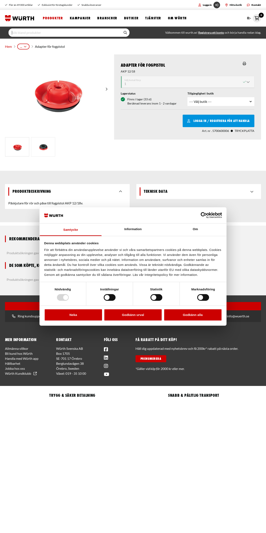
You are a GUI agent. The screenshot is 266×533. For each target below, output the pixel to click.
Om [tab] (195, 229)
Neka (73, 315)
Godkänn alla (193, 315)
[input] (65, 32)
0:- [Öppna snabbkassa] (254, 18)
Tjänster (153, 18)
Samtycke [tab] (70, 229)
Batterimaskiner (62, 45)
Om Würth (177, 18)
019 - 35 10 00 (75, 372)
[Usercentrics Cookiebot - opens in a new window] (204, 215)
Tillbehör (104, 45)
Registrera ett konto (211, 32)
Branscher (107, 18)
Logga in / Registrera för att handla (218, 119)
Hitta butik (233, 4)
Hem (8, 45)
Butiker (131, 18)
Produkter (53, 18)
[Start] (20, 18)
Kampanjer (80, 18)
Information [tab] (133, 229)
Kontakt (254, 4)
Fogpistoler (85, 45)
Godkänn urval (133, 315)
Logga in (209, 5)
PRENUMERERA (150, 357)
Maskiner (41, 45)
